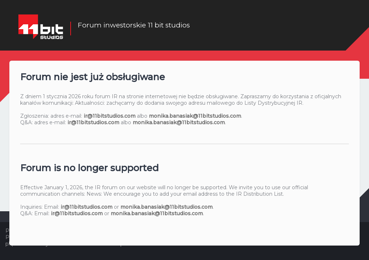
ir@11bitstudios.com (109, 116)
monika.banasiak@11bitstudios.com (195, 116)
